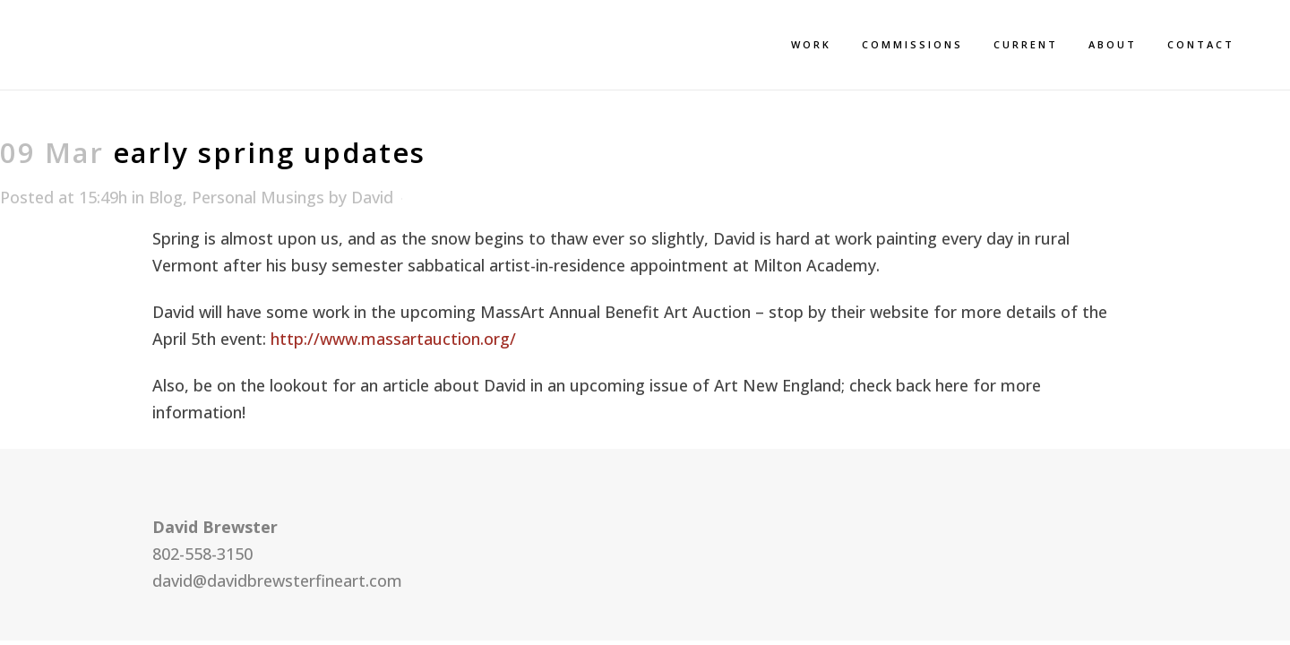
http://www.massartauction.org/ (393, 338)
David (372, 197)
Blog (166, 197)
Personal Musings (258, 197)
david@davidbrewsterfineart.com (277, 580)
